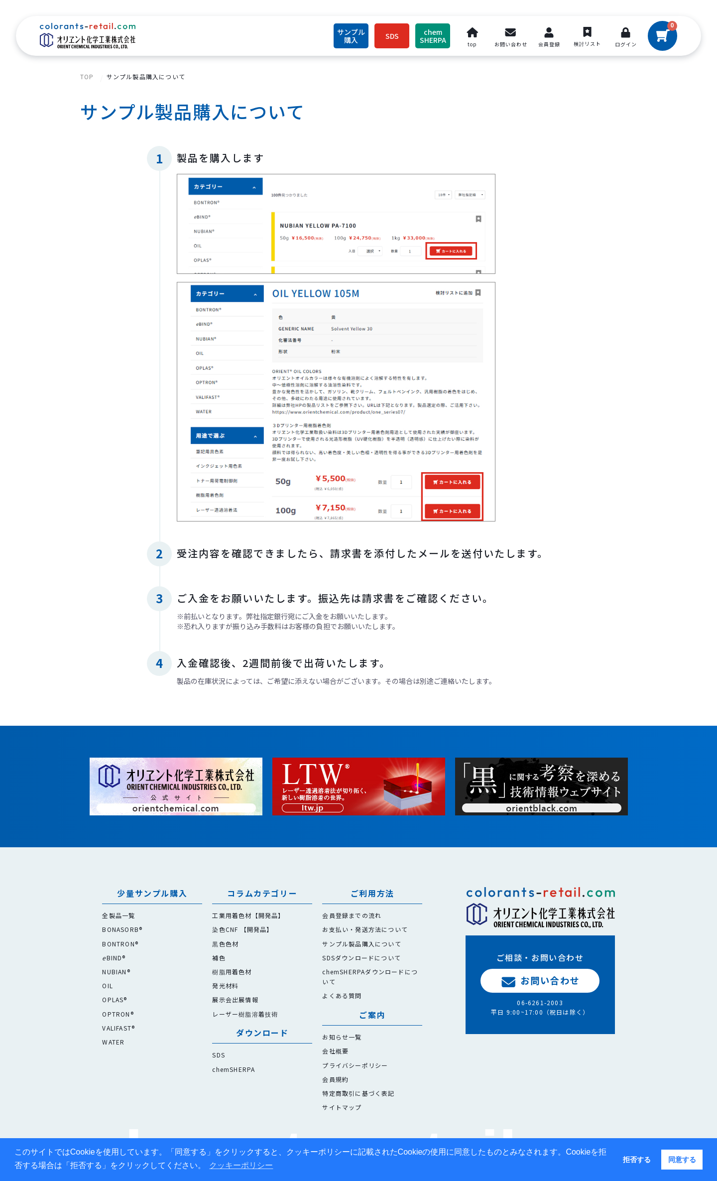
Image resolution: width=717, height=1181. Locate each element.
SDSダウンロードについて (361, 957)
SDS (218, 1054)
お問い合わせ (540, 981)
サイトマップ (341, 1107)
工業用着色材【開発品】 (248, 915)
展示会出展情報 (235, 999)
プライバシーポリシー (355, 1065)
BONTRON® (120, 943)
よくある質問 (341, 995)
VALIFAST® (118, 1028)
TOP (87, 76)
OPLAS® (114, 999)
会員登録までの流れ (351, 915)
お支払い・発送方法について (365, 929)
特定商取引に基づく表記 (358, 1093)
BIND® (113, 957)
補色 (218, 957)
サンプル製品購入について (146, 76)
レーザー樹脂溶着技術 (245, 1014)
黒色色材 (225, 943)
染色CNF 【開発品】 (242, 929)
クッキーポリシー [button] (241, 1165)
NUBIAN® (116, 971)
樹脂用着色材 (231, 971)
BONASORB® (122, 929)
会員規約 (335, 1079)
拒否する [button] (637, 1160)
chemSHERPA (233, 1069)
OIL (107, 985)
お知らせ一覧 (341, 1037)
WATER (113, 1042)
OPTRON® (117, 1014)
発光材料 (225, 985)
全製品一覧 (118, 915)
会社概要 (335, 1051)
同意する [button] (682, 1160)
